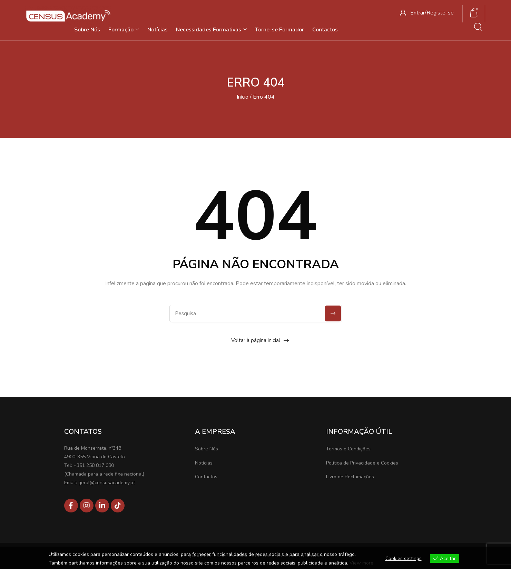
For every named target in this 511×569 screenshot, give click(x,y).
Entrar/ (418, 13)
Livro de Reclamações (350, 476)
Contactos (325, 29)
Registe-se (440, 13)
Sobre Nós (87, 29)
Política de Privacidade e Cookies (362, 463)
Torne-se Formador (279, 29)
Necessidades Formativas (211, 29)
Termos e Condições (348, 449)
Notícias (157, 29)
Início (242, 97)
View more (361, 563)
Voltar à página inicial (255, 340)
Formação (123, 29)
